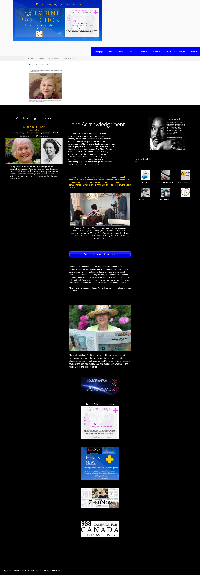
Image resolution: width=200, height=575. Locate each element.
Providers (143, 52)
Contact (194, 52)
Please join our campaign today (83, 288)
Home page (99, 52)
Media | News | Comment (176, 52)
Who (110, 52)
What (121, 52)
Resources (156, 52)
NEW (131, 52)
